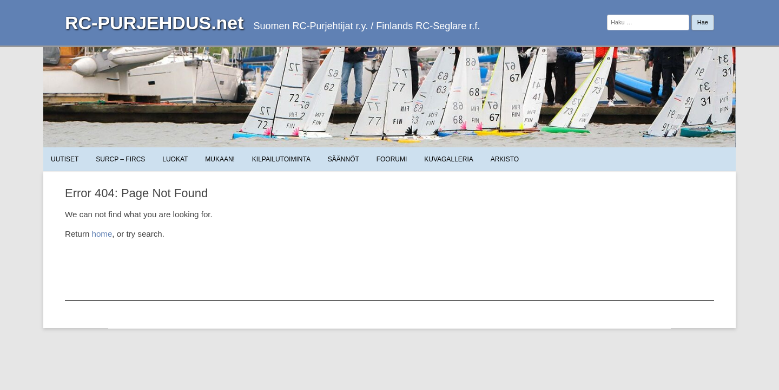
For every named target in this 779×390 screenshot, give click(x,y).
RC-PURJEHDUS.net (154, 22)
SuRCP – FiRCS (120, 159)
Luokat (175, 159)
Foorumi (392, 159)
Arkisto (505, 159)
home (102, 233)
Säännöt (343, 159)
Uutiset (64, 159)
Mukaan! (220, 159)
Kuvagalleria (448, 159)
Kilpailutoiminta (281, 159)
